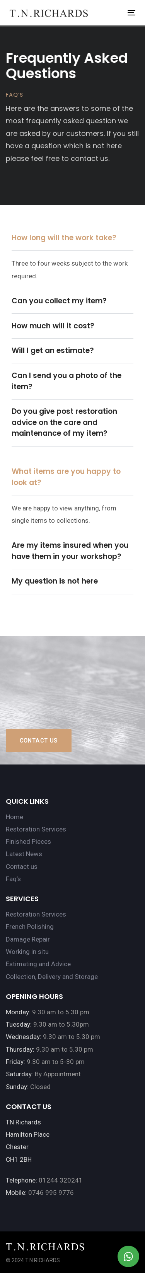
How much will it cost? (53, 326)
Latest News (24, 854)
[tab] (72, 238)
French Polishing (30, 926)
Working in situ (27, 951)
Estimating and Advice (38, 964)
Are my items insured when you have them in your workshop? (70, 551)
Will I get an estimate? (53, 350)
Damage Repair (28, 939)
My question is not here (55, 581)
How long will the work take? (64, 238)
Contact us (22, 866)
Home (14, 817)
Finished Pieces (28, 841)
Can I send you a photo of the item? (66, 381)
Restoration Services (36, 829)
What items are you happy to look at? (66, 477)
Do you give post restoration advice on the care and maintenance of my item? (64, 422)
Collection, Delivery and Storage (52, 976)
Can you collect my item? (59, 301)
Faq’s (13, 879)
